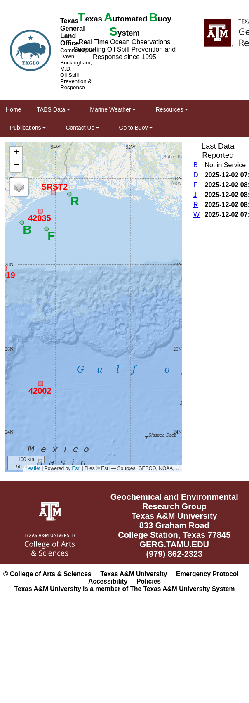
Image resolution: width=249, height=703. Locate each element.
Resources (171, 109)
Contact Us (82, 127)
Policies (148, 581)
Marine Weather (113, 109)
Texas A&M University (133, 573)
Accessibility (107, 581)
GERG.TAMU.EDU (174, 544)
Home (13, 109)
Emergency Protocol (207, 573)
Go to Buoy (136, 127)
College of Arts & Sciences (51, 573)
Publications (28, 127)
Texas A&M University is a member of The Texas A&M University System (124, 588)
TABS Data (53, 109)
